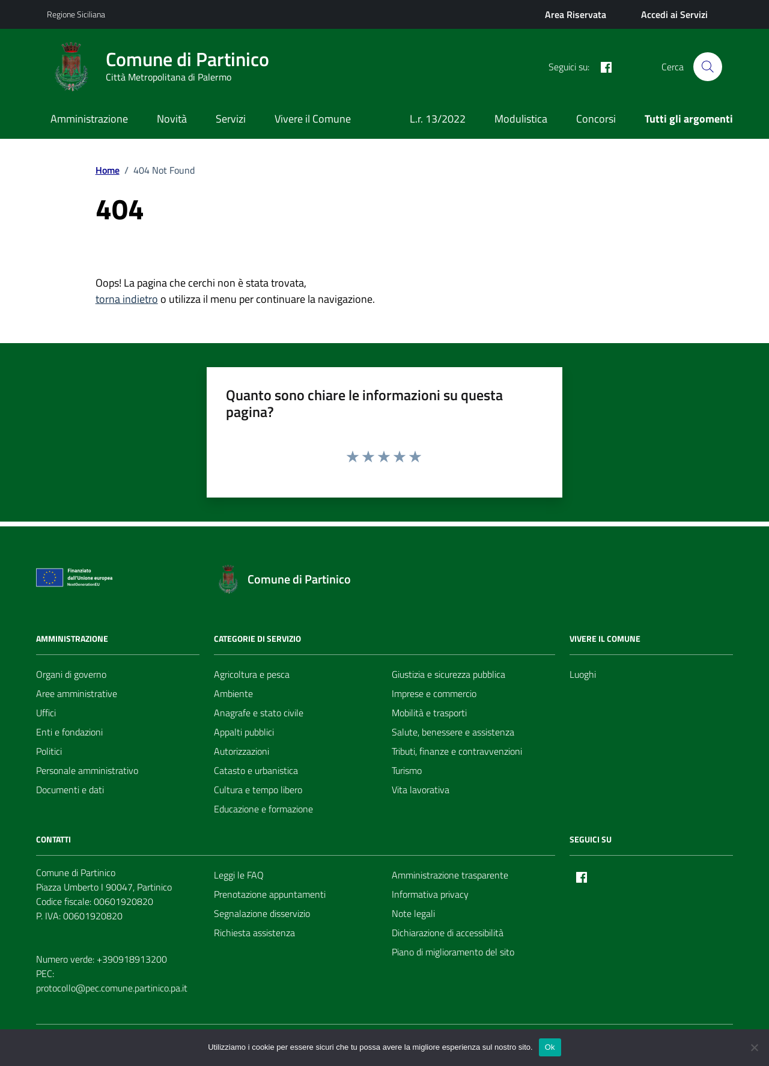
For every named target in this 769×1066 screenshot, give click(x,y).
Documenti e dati (70, 789)
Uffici (46, 712)
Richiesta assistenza (254, 932)
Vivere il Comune (313, 119)
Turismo (407, 770)
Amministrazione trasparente (450, 875)
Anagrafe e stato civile (258, 712)
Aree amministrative (76, 693)
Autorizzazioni (241, 751)
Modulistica (520, 119)
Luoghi (583, 674)
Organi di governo (71, 674)
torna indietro (127, 299)
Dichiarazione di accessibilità (447, 932)
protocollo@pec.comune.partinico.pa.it (111, 988)
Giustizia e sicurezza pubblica (448, 674)
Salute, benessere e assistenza (453, 732)
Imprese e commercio (434, 693)
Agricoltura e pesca (252, 674)
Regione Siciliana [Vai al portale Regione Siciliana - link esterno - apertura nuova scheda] (76, 14)
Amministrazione (89, 119)
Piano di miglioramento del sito (453, 952)
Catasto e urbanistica (256, 770)
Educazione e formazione (263, 809)
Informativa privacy (430, 894)
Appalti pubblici (244, 732)
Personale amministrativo (87, 770)
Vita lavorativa (420, 789)
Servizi (231, 119)
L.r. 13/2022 (438, 119)
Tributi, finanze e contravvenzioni (457, 751)
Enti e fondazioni (69, 732)
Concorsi (596, 119)
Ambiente (233, 693)
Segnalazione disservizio (262, 913)
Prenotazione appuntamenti (270, 894)
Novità (172, 119)
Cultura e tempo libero (258, 789)
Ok (550, 1047)
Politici (49, 751)
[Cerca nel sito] (707, 66)
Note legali (413, 913)
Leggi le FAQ (239, 875)
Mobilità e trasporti (429, 712)
